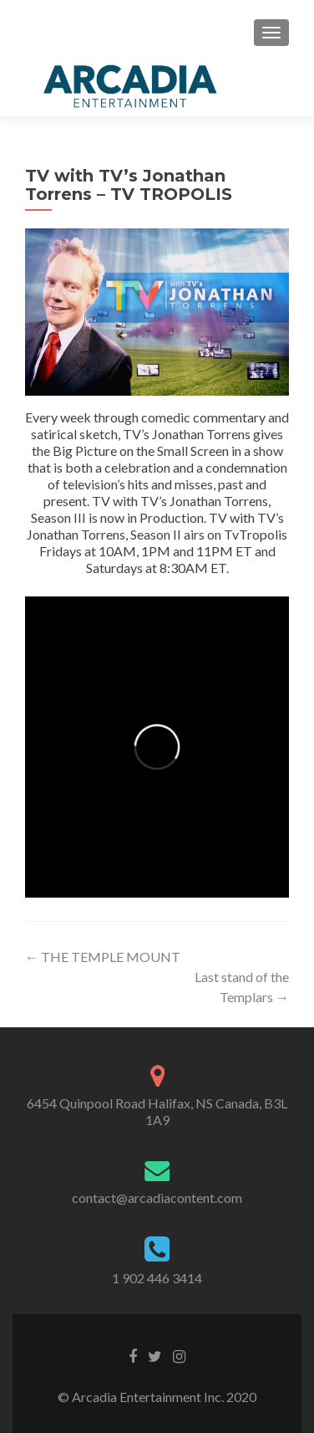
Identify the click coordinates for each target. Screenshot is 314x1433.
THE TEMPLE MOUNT (102, 957)
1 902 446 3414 (157, 1278)
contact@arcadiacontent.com (157, 1197)
